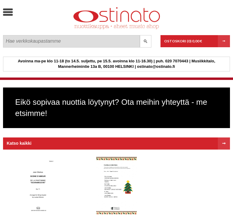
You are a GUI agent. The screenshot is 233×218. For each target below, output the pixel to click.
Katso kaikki (19, 143)
